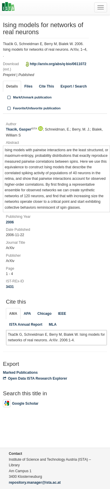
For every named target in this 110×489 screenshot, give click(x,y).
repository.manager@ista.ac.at (35, 482)
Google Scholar (20, 403)
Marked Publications (20, 373)
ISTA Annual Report (25, 324)
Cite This (46, 86)
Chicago (45, 314)
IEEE (62, 314)
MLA (52, 324)
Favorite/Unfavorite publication (33, 108)
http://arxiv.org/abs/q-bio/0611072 (58, 64)
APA (27, 314)
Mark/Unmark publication (29, 97)
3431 (10, 287)
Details (12, 86)
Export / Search (73, 86)
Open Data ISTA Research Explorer (35, 378)
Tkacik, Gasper (21, 129)
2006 (10, 222)
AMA (13, 314)
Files (28, 86)
